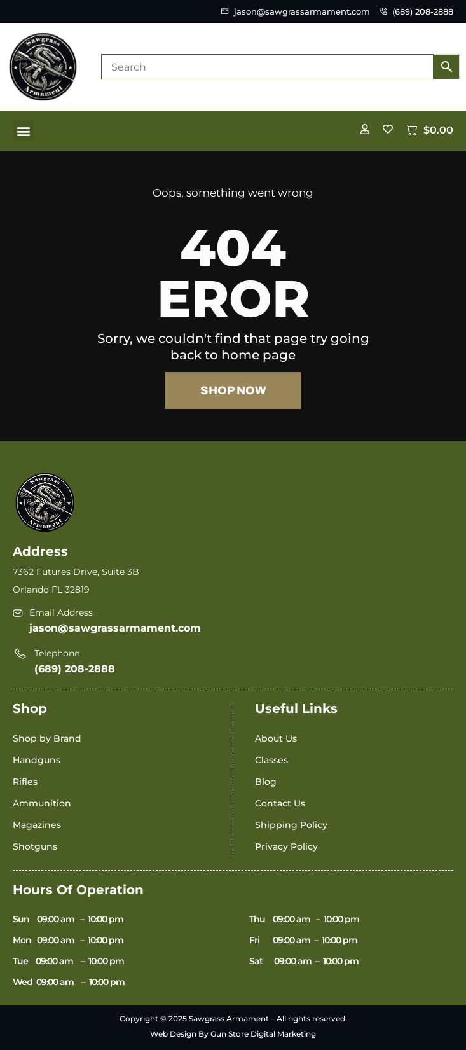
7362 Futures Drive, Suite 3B (76, 571)
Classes (271, 760)
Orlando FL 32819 (51, 589)
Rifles (25, 781)
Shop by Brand (47, 738)
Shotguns (35, 846)
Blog (266, 781)
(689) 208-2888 (74, 669)
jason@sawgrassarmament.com (115, 628)
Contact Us (280, 803)
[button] (23, 130)
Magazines (37, 825)
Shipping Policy (291, 825)
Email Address (61, 612)
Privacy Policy (286, 846)
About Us (276, 738)
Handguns (36, 760)
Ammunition (42, 803)
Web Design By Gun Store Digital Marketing (233, 1034)
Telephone (56, 653)
